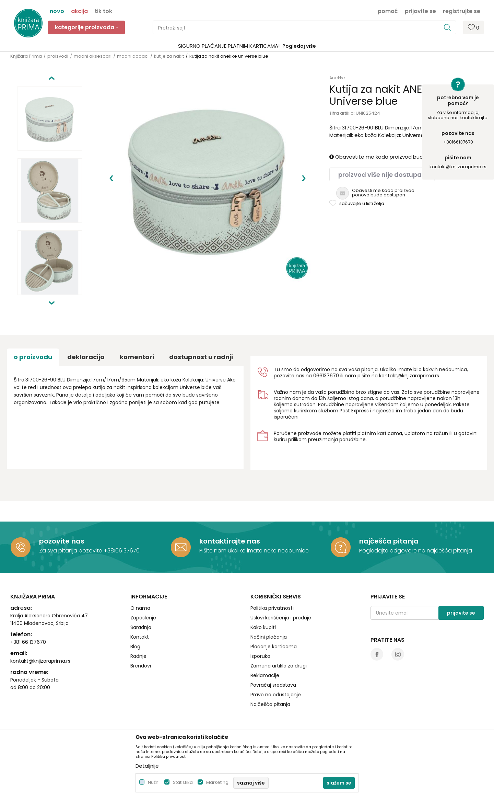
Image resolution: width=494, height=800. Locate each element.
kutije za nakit (169, 56)
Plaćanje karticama (273, 646)
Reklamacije (264, 675)
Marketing (217, 782)
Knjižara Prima (26, 56)
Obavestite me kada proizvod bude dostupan (391, 156)
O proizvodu (33, 357)
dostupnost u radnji (201, 357)
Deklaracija (86, 357)
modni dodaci (133, 56)
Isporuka (260, 656)
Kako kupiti (263, 627)
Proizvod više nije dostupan (382, 174)
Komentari (137, 357)
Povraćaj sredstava (273, 685)
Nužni (154, 782)
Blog (135, 646)
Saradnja (140, 627)
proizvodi (57, 56)
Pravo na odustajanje (275, 694)
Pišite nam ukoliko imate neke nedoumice (254, 551)
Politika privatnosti (272, 608)
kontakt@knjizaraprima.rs (458, 166)
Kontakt (139, 636)
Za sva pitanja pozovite (71, 551)
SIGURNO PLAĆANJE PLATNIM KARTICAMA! (229, 45)
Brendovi (140, 665)
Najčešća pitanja (270, 704)
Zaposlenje (143, 617)
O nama (140, 608)
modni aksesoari (92, 56)
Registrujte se (461, 10)
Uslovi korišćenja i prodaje (280, 617)
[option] (247, 46)
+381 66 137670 (28, 642)
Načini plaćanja (268, 636)
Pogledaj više (299, 46)
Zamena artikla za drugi (278, 665)
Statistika (183, 782)
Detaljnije (147, 765)
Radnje (138, 656)
